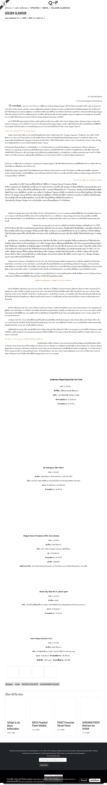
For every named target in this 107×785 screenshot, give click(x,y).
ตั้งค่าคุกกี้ (84, 780)
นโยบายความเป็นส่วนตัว (25, 781)
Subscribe (44, 765)
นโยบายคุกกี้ (40, 781)
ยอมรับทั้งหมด (94, 780)
